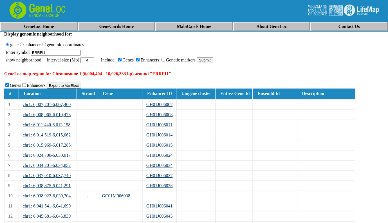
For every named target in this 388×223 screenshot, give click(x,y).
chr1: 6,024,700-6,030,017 (47, 155)
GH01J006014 (159, 135)
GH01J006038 (159, 185)
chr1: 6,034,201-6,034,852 (47, 165)
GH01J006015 (159, 145)
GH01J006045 (159, 216)
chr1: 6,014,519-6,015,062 (47, 135)
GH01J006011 (159, 124)
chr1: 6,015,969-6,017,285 (47, 145)
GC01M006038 (116, 195)
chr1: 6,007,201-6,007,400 (47, 104)
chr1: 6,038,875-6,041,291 (47, 185)
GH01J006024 (159, 155)
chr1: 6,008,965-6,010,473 (47, 114)
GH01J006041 (159, 206)
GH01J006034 (159, 165)
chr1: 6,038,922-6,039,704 (47, 195)
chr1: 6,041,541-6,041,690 (47, 206)
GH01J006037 (159, 175)
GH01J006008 (159, 114)
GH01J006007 (159, 104)
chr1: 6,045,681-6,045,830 (47, 216)
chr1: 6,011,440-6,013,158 (47, 124)
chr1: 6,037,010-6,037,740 (47, 175)
